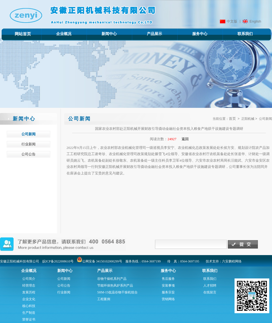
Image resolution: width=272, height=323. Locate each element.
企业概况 (56, 34)
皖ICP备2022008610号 (58, 261)
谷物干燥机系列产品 (111, 279)
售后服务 (168, 279)
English (255, 21)
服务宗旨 (168, 292)
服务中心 (192, 34)
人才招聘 (209, 285)
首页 (232, 119)
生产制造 (28, 313)
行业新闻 (63, 292)
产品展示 (146, 34)
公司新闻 (63, 279)
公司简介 (28, 279)
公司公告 (63, 285)
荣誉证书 (28, 319)
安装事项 (168, 285)
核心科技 (28, 306)
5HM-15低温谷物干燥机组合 (117, 292)
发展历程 (28, 292)
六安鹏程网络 (232, 261)
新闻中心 (101, 34)
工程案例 (103, 299)
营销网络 (168, 299)
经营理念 (28, 285)
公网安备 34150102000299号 (99, 261)
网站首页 (23, 34)
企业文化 (28, 299)
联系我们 (237, 34)
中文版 (232, 21)
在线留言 (209, 292)
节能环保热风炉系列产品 (115, 285)
